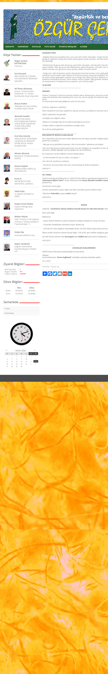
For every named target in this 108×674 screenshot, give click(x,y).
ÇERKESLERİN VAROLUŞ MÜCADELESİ (25, 169)
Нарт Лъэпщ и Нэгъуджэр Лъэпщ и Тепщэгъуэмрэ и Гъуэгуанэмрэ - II (27, 221)
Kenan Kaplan (21, 166)
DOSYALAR (36, 46)
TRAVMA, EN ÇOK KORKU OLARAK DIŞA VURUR (26, 107)
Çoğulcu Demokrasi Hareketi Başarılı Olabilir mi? (25, 248)
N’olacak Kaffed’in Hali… (25, 235)
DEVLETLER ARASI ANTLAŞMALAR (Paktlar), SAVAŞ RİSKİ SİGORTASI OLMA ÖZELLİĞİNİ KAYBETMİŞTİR (26, 124)
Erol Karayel (20, 73)
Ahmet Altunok (22, 153)
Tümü (7, 309)
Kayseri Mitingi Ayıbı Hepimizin (24, 207)
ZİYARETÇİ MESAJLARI (67, 46)
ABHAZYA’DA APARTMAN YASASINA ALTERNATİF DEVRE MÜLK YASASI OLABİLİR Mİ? (26, 142)
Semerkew (9, 313)
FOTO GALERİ (49, 46)
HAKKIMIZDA (23, 46)
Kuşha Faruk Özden (24, 204)
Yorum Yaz (55, 267)
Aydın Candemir (22, 243)
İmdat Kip (19, 232)
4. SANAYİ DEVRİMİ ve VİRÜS (24, 195)
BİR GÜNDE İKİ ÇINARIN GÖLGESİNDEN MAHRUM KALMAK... (26, 78)
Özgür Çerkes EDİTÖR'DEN (21, 62)
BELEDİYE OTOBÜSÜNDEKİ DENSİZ (27, 157)
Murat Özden (21, 103)
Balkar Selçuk (21, 216)
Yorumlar (46, 267)
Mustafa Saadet (22, 116)
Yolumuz (18, 66)
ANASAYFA (9, 46)
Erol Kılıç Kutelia (22, 136)
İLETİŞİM (83, 46)
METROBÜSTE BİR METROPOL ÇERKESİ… (24, 182)
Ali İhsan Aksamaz (23, 88)
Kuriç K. (18, 178)
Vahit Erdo (20, 191)
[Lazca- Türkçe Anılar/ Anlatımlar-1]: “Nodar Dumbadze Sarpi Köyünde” (27, 93)
